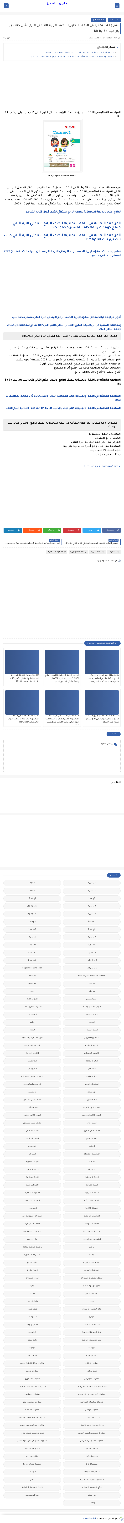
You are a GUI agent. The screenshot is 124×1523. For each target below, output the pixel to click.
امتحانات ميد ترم (32, 1224)
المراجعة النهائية (57, 552)
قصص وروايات (32, 1325)
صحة (32, 1294)
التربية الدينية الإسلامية (32, 1038)
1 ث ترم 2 (32, 891)
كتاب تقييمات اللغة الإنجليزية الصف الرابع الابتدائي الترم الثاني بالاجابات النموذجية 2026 (24, 678)
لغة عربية (32, 1356)
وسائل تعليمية (32, 1495)
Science (91, 984)
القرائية (91, 1162)
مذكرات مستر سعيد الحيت (32, 1425)
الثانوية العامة (32, 1053)
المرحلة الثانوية (91, 1208)
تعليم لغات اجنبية (32, 1255)
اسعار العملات (91, 1015)
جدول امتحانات (32, 1278)
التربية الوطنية (91, 1046)
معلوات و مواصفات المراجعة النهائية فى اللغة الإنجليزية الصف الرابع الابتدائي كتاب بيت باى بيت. (71, 57)
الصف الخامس (32, 1131)
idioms (92, 991)
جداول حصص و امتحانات (92, 1278)
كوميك (32, 1348)
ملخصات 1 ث (92, 1456)
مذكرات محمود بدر (92, 1418)
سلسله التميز (91, 1294)
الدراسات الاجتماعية (32, 1084)
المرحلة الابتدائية (91, 1201)
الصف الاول (92, 1100)
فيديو (91, 1317)
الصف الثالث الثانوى (32, 1115)
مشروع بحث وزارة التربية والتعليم (32, 1441)
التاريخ (32, 1030)
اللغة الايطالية (32, 1177)
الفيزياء (32, 1154)
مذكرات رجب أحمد (32, 1394)
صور (92, 1301)
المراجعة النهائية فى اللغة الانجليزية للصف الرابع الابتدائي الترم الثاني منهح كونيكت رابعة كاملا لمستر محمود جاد (66, 226)
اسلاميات (32, 1015)
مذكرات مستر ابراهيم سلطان (32, 1418)
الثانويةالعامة (92, 1061)
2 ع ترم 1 (32, 922)
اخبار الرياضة (32, 999)
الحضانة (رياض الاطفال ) (32, 1077)
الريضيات (32, 1092)
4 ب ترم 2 (114, 20)
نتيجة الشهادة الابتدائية (32, 1488)
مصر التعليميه (91, 1449)
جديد (32, 1286)
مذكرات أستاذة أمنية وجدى (32, 1363)
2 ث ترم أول (32, 914)
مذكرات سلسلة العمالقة (91, 1402)
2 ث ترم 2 (92, 914)
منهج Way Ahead (92, 1472)
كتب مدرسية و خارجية (92, 1340)
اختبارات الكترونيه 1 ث (32, 1007)
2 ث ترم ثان (92, 922)
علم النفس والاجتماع (91, 1309)
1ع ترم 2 (32, 898)
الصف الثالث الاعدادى (91, 1115)
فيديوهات (32, 1317)
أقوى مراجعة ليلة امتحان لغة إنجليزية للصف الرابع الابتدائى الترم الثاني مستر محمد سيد (66, 317)
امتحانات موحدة (92, 1224)
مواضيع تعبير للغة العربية (92, 1480)
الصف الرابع (98, 20)
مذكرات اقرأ (92, 1371)
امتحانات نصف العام (32, 1232)
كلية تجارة (32, 1340)
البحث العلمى (92, 1030)
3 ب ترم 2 (92, 937)
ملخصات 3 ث (92, 1464)
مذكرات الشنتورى (32, 1379)
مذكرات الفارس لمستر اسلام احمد (91, 1387)
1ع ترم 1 (91, 898)
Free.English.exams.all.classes (91, 976)
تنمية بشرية (32, 1270)
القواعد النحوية (32, 1162)
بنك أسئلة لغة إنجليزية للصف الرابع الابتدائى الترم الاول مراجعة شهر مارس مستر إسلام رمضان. (103, 678)
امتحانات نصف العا (91, 1232)
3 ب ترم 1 (32, 929)
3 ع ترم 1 (91, 945)
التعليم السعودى (32, 1046)
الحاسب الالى (92, 1077)
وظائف (92, 1503)
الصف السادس (32, 1139)
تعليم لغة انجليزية (91, 1263)
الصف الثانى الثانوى (91, 1131)
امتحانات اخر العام (92, 1216)
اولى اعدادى (32, 1239)
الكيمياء (91, 1170)
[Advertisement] (62, 85)
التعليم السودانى (91, 1053)
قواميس (32, 1332)
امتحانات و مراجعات (92, 1239)
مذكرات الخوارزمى (91, 1379)
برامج (91, 1247)
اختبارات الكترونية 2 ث (91, 1007)
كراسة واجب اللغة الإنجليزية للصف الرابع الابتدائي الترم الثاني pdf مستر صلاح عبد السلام (102, 719)
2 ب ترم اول (32, 906)
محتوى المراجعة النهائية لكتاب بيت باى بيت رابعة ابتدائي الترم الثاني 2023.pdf (80, 53)
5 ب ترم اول (92, 960)
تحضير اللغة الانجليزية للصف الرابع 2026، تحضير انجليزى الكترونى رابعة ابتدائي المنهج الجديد (62, 678)
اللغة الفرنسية (32, 1185)
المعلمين (32, 1208)
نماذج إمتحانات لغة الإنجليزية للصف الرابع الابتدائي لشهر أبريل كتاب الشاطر (73, 212)
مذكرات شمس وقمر (32, 1402)
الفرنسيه (32, 1146)
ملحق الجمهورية (32, 1449)
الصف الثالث (32, 1108)
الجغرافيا (92, 1069)
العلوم (92, 1146)
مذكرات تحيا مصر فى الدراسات (91, 1394)
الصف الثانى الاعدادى (32, 1123)
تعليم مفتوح (32, 1263)
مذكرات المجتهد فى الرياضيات (32, 1387)
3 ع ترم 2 (32, 937)
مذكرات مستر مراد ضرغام (91, 1441)
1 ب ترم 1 (92, 883)
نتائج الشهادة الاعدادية (92, 1488)
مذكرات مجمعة (32, 1410)
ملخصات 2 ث (32, 1456)
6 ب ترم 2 (32, 960)
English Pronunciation (32, 968)
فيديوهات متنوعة (92, 1325)
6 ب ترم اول (92, 968)
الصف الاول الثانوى (91, 1108)
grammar (32, 984)
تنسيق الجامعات (91, 1270)
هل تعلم (92, 1495)
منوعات (32, 1472)
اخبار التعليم (91, 999)
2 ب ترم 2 (92, 906)
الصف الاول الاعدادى (32, 1100)
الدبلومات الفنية (92, 1084)
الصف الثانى (92, 1123)
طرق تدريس (32, 1301)
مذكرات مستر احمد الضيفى (92, 1425)
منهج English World (32, 1464)
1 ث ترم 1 (92, 891)
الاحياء (92, 1022)
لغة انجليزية (91, 1356)
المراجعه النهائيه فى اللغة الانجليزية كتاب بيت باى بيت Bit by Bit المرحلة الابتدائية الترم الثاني (63, 408)
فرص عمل (32, 1309)
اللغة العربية (92, 1185)
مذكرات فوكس (91, 1410)
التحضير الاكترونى (91, 1038)
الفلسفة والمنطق (91, 1154)
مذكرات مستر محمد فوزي (32, 1433)
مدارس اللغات (91, 1363)
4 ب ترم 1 (32, 945)
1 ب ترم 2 (32, 883)
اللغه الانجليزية (92, 1193)
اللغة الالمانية (32, 1170)
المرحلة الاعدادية (32, 1201)
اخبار (32, 991)
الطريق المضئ (58, 3)
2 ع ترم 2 (91, 929)
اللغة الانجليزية (78, 552)
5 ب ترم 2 (32, 953)
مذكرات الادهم (32, 1371)
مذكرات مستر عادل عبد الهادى (91, 1433)
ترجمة (91, 1255)
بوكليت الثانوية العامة (32, 1247)
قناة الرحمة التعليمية (91, 1332)
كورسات (91, 1348)
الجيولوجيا (32, 1069)
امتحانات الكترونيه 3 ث (32, 1216)
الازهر (32, 1022)
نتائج (32, 1480)
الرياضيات (91, 1092)
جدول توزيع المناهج (91, 1286)
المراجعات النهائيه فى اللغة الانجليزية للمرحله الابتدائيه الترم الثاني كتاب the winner (23, 719)
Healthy (32, 976)
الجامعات (32, 1061)
